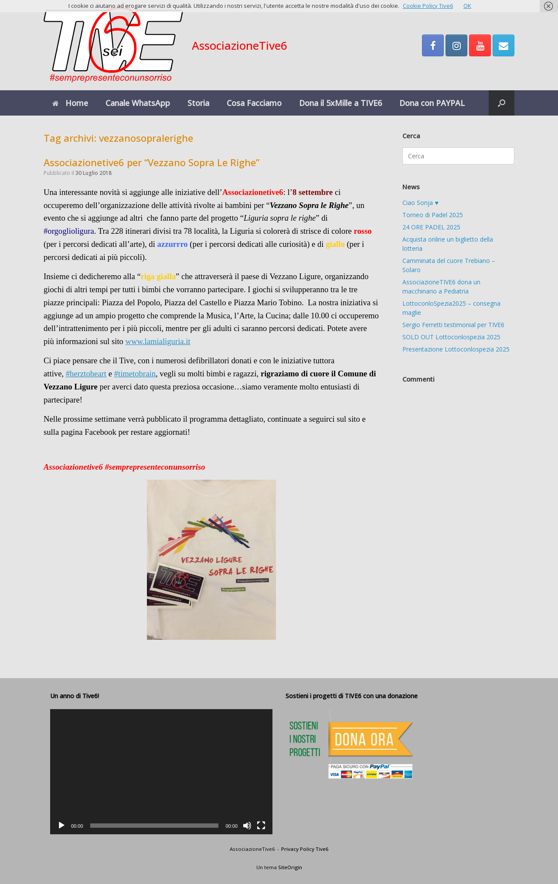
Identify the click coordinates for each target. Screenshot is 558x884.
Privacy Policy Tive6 (305, 849)
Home (70, 103)
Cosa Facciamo (254, 103)
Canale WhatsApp (137, 103)
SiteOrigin (290, 867)
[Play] (61, 825)
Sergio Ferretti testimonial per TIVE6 (453, 325)
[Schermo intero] (261, 825)
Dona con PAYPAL (432, 103)
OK (467, 6)
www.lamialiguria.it (158, 341)
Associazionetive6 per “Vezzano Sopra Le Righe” (151, 162)
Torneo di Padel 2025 (432, 215)
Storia (198, 103)
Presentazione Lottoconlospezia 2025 (456, 349)
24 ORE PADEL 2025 (431, 227)
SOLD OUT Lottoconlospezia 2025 (451, 337)
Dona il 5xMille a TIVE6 (340, 103)
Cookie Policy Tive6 (428, 6)
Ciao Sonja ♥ (420, 202)
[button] (501, 103)
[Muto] (247, 825)
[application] (161, 771)
